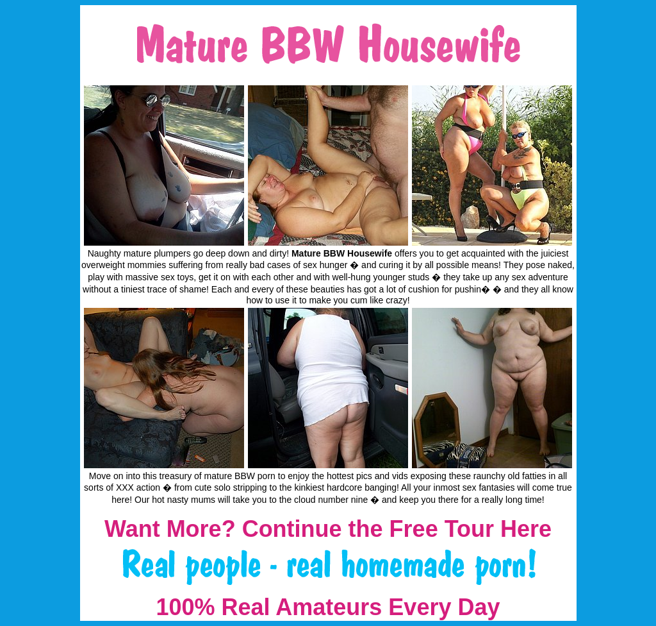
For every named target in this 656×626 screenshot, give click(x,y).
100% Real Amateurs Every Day (328, 607)
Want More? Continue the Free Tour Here (328, 529)
